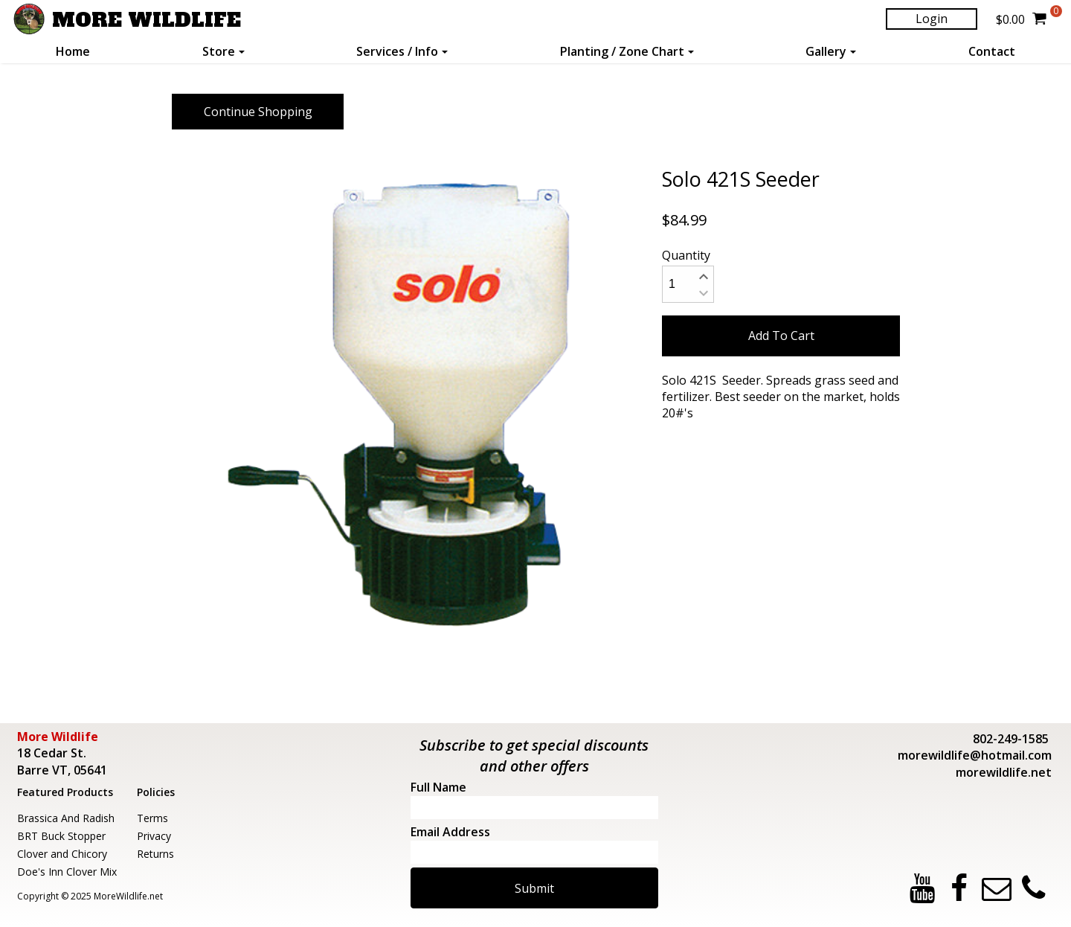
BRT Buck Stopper (61, 836)
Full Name (438, 787)
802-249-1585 (1011, 739)
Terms (152, 818)
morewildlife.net (1004, 772)
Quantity (686, 255)
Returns (155, 854)
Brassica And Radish (66, 818)
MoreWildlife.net (128, 896)
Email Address (450, 832)
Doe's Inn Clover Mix (67, 872)
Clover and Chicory (62, 854)
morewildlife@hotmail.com (975, 755)
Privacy (154, 836)
